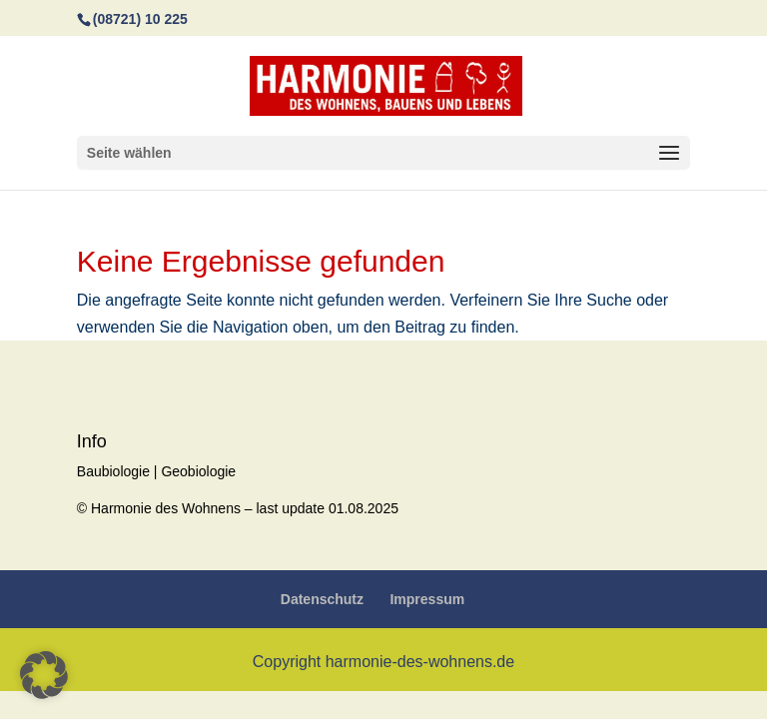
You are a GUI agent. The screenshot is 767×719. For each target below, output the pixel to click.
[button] (44, 675)
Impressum (426, 599)
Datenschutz (322, 599)
